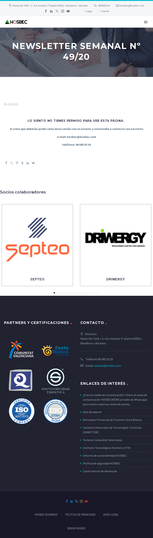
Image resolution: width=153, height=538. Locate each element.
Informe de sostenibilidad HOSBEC (105, 455)
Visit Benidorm (92, 412)
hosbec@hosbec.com (132, 5)
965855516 (104, 5)
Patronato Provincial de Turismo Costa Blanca (112, 420)
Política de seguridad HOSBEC (102, 463)
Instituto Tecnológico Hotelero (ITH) (107, 448)
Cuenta (105, 11)
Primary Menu (145, 22)
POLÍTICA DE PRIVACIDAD (80, 514)
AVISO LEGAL (110, 514)
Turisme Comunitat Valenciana (102, 440)
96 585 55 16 (105, 359)
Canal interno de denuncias (100, 471)
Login (89, 11)
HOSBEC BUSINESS (46, 514)
